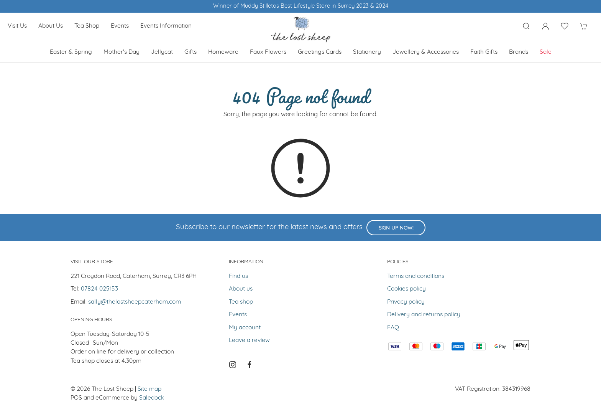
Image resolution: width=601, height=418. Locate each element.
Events (120, 26)
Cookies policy (406, 289)
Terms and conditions (415, 276)
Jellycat (162, 52)
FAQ (393, 328)
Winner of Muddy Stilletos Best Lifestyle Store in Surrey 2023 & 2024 (300, 6)
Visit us (17, 26)
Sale (546, 52)
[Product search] (526, 26)
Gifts (190, 52)
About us (50, 26)
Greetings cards (320, 52)
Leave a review (249, 340)
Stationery (367, 52)
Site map (149, 389)
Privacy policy (406, 302)
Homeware (223, 52)
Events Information (166, 26)
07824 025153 (99, 289)
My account (245, 328)
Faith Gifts (484, 52)
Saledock (151, 398)
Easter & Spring (71, 52)
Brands (518, 52)
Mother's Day (121, 52)
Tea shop (86, 26)
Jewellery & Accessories (425, 52)
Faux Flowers (268, 52)
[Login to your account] (545, 26)
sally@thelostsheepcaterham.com (134, 302)
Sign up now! (396, 228)
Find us (238, 276)
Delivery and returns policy (423, 315)
